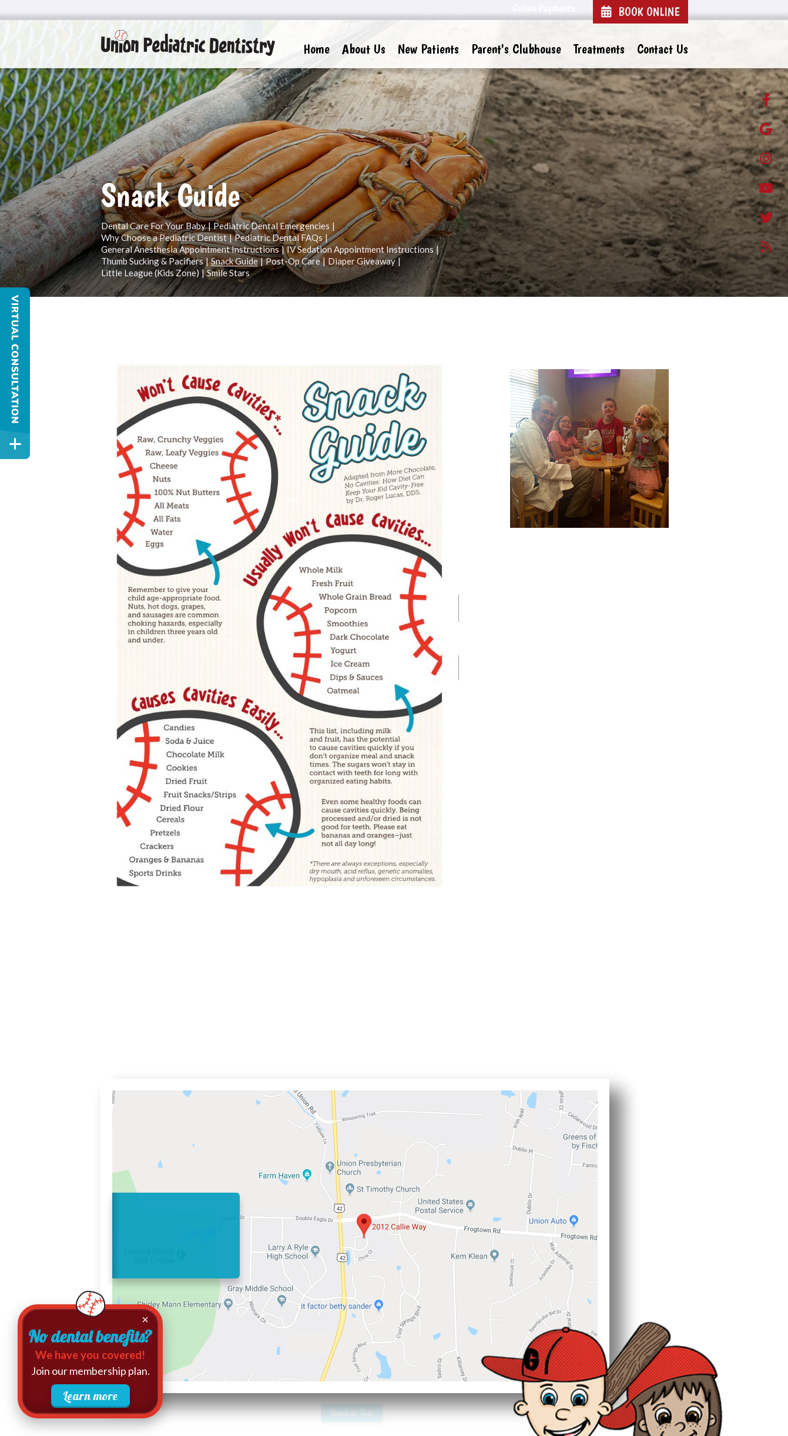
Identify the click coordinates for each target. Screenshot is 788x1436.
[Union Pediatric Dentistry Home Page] (188, 43)
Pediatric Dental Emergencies (271, 226)
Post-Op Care (293, 261)
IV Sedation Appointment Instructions (360, 250)
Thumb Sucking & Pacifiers (152, 261)
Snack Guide (234, 261)
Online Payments (543, 8)
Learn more (90, 1395)
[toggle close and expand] (15, 444)
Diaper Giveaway (361, 261)
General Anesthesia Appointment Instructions (190, 250)
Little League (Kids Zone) (150, 273)
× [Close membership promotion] (145, 1319)
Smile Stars (228, 273)
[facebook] (766, 102)
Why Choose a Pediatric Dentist (164, 238)
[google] (766, 131)
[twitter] (766, 219)
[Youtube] (766, 190)
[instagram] (766, 161)
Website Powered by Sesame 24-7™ (163, 1413)
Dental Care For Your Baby (153, 226)
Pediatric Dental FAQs (278, 238)
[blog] (766, 249)
